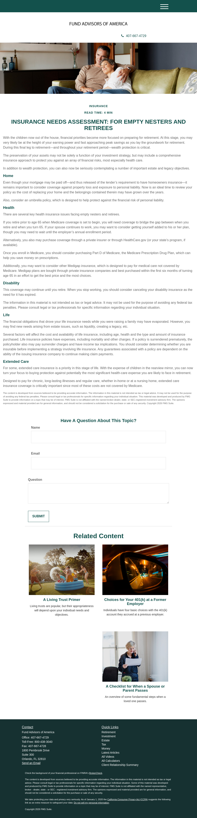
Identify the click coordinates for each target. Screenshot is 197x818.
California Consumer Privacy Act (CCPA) (127, 799)
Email (35, 453)
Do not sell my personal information (91, 802)
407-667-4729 (133, 36)
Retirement (108, 732)
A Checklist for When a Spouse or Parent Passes (135, 688)
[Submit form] (38, 516)
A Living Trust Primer (61, 600)
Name (35, 427)
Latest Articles (110, 752)
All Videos (108, 756)
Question (35, 479)
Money (106, 748)
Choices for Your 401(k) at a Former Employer (135, 602)
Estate (106, 740)
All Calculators (111, 760)
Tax (104, 744)
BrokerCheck (95, 773)
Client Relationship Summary (120, 764)
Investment (108, 736)
